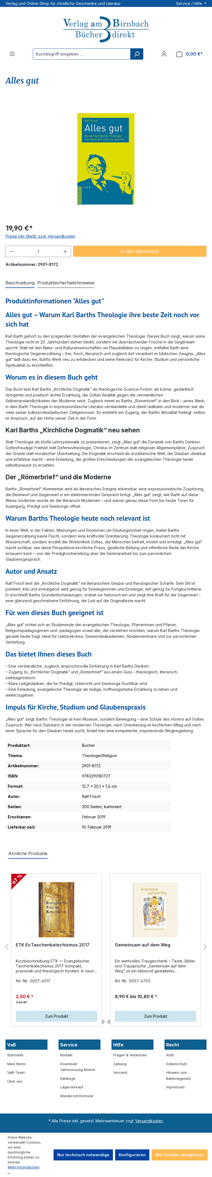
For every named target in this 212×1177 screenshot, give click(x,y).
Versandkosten (149, 1120)
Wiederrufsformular (77, 1096)
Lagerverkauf (71, 1087)
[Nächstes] (205, 947)
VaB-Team (16, 1072)
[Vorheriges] (7, 947)
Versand (120, 1072)
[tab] (20, 283)
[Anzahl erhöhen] (65, 251)
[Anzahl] (38, 251)
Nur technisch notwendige (83, 1154)
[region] (106, 159)
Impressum (175, 1087)
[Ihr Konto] (164, 53)
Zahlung (119, 1064)
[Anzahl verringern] (11, 251)
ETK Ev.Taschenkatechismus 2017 (52, 945)
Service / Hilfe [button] (189, 3)
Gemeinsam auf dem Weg (142, 945)
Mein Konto (16, 1064)
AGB (170, 1055)
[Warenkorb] (189, 54)
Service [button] (68, 1045)
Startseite (15, 1055)
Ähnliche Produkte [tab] (27, 853)
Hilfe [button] (118, 1045)
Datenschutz (176, 1064)
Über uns (14, 1081)
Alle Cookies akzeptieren (179, 1154)
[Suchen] (136, 54)
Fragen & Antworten (130, 1055)
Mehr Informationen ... (23, 1169)
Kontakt (66, 1055)
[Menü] (12, 53)
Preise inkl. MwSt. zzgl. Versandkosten (40, 236)
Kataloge (67, 1079)
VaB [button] (11, 1045)
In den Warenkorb (140, 251)
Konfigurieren (132, 1154)
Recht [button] (172, 1045)
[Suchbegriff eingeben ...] (82, 54)
